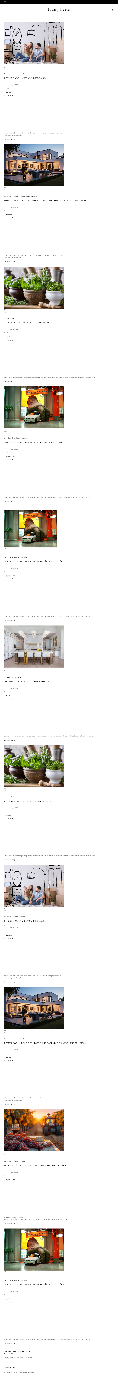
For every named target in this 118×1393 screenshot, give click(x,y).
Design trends (16, 677)
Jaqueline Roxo (10, 337)
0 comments (10, 95)
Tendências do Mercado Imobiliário (15, 74)
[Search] (113, 10)
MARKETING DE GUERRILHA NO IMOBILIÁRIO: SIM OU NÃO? (34, 442)
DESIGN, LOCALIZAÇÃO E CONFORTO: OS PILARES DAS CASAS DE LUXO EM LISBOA (45, 200)
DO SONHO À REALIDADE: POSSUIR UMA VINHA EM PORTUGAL (35, 1165)
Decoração (7, 677)
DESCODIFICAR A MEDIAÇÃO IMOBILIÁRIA (25, 78)
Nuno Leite (9, 92)
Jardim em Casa (9, 318)
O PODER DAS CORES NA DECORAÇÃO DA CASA (27, 681)
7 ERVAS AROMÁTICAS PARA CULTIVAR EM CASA (27, 322)
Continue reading (9, 139)
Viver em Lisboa (32, 196)
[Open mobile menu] (5, 2)
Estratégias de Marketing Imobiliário (15, 438)
